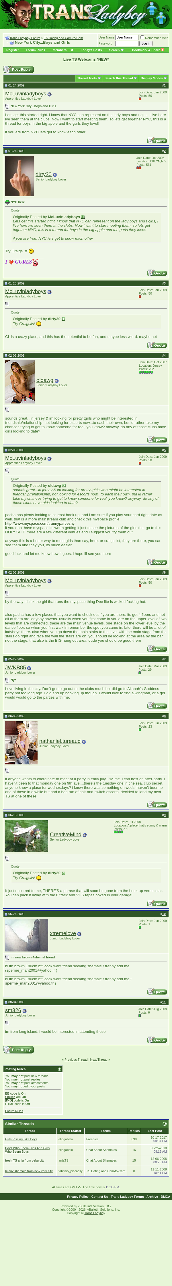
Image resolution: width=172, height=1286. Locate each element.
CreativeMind (65, 834)
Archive (152, 1196)
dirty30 (44, 174)
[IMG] (9, 1100)
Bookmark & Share (148, 50)
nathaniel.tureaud (60, 741)
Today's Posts (91, 50)
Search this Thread (119, 78)
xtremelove (63, 933)
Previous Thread (76, 1059)
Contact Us (99, 1196)
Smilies (10, 1097)
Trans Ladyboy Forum (24, 38)
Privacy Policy (78, 1196)
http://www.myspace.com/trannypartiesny (40, 523)
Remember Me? (154, 38)
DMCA (165, 1196)
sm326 (13, 1010)
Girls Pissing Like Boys (21, 1139)
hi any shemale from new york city (29, 1171)
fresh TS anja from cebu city (24, 1160)
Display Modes (152, 78)
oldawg (44, 380)
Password (105, 43)
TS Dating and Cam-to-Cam (63, 38)
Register (12, 50)
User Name (107, 37)
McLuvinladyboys (25, 94)
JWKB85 (15, 667)
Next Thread (99, 1059)
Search (114, 50)
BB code (11, 1093)
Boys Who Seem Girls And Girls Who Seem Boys (27, 1149)
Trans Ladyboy (94, 1213)
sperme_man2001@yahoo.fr (29, 983)
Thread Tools (87, 78)
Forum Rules (35, 50)
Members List (63, 50)
